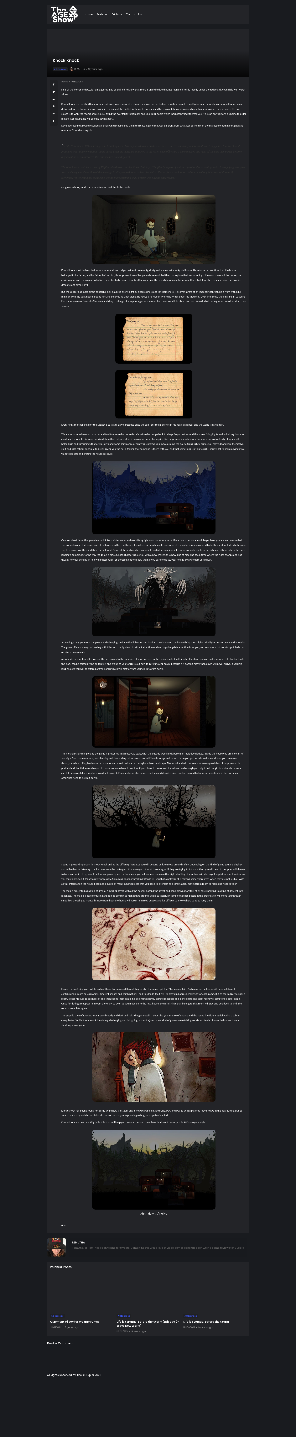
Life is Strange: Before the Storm (206, 1322)
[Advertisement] (148, 1409)
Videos (117, 14)
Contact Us (134, 14)
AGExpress (60, 69)
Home (89, 14)
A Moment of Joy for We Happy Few (74, 1322)
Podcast (102, 14)
